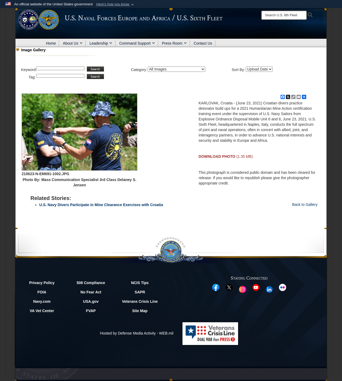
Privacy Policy (42, 283)
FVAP (91, 311)
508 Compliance (91, 283)
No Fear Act (90, 292)
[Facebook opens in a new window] (215, 287)
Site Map (140, 311)
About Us (73, 43)
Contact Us (203, 43)
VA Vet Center (42, 311)
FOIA (41, 292)
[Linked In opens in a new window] (269, 289)
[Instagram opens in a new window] (242, 289)
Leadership (101, 43)
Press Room (174, 43)
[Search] (284, 15)
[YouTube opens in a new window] (255, 287)
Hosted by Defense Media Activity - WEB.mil (136, 333)
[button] (115, 4)
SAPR (140, 292)
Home (51, 43)
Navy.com (41, 301)
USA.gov (91, 301)
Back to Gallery (304, 204)
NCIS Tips (140, 283)
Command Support (137, 43)
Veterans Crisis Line (140, 301)
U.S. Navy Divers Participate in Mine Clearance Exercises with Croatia (101, 205)
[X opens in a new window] (229, 287)
